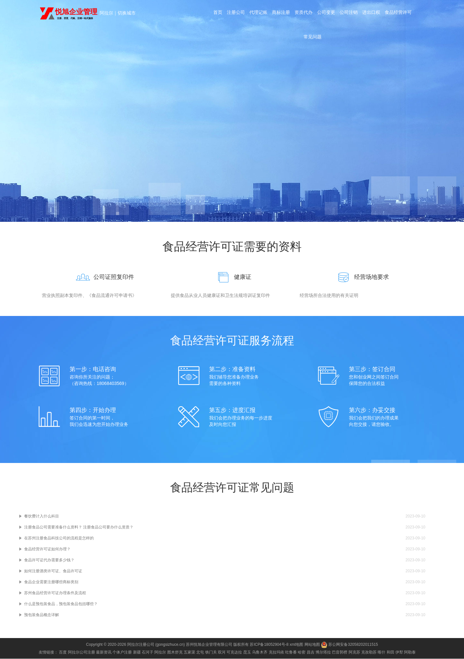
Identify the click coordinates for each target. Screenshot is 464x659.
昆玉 (247, 652)
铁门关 (211, 652)
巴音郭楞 (339, 652)
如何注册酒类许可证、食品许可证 (53, 571)
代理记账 (257, 13)
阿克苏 (354, 652)
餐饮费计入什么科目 (41, 516)
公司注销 (350, 13)
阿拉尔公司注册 (81, 652)
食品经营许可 (400, 13)
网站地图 (312, 645)
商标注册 (280, 13)
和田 (390, 652)
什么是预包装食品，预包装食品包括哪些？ (61, 604)
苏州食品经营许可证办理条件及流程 (55, 593)
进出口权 (373, 13)
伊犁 (399, 652)
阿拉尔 (106, 12)
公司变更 (327, 13)
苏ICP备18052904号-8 (269, 645)
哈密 (301, 652)
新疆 (137, 652)
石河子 (147, 652)
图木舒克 (175, 652)
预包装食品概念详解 (41, 615)
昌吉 (310, 652)
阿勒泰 (410, 652)
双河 (222, 652)
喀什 (381, 652)
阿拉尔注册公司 (140, 645)
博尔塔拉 (323, 652)
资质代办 (304, 13)
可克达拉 (234, 652)
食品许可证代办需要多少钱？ (49, 560)
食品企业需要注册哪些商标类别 (51, 582)
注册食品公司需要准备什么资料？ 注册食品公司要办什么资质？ (78, 527)
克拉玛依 (276, 652)
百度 (63, 652)
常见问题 (313, 40)
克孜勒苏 (369, 652)
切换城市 (127, 12)
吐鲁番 (291, 652)
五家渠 (189, 652)
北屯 (200, 652)
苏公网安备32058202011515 (349, 645)
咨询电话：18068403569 (232, 163)
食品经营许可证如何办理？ (47, 549)
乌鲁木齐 (259, 652)
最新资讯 (103, 652)
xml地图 (297, 645)
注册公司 (234, 13)
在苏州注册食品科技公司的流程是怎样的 (59, 538)
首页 (215, 13)
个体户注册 (122, 652)
